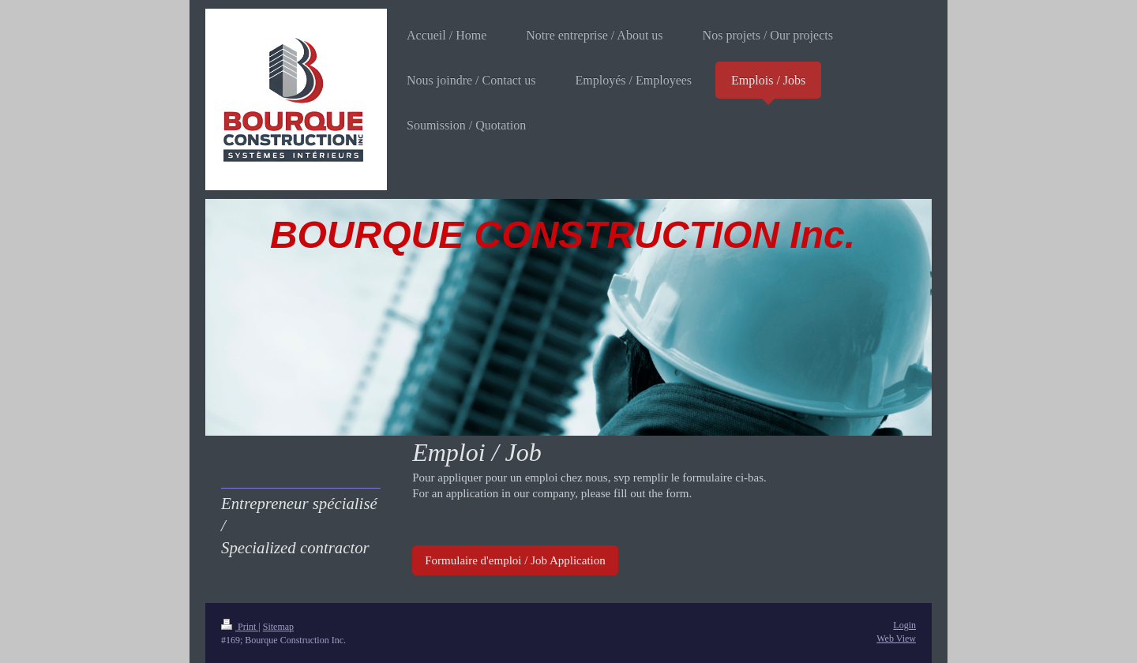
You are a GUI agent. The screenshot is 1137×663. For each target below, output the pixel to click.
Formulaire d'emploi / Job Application (515, 560)
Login (904, 625)
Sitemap (278, 626)
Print (239, 626)
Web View (896, 638)
